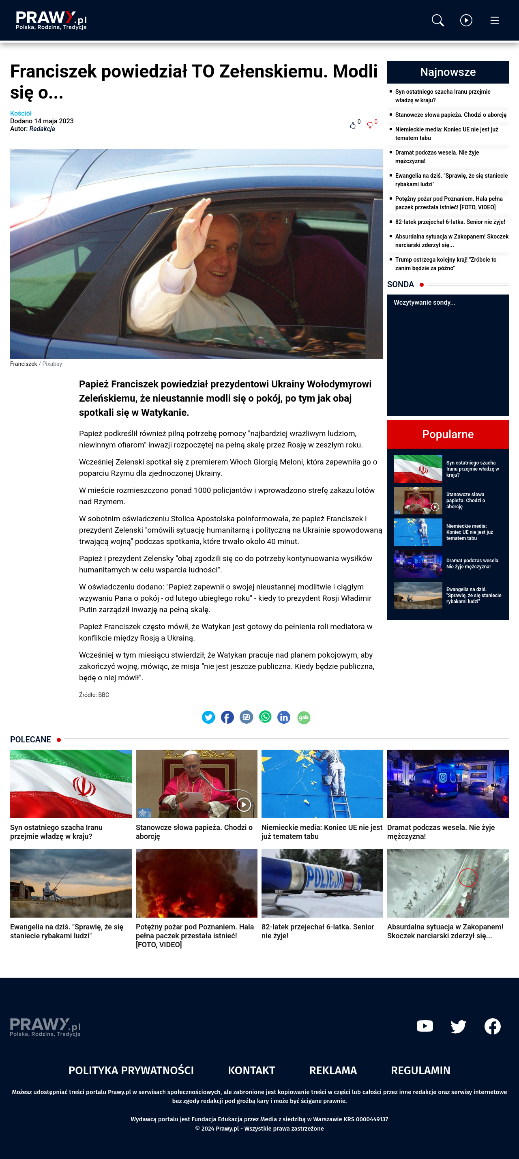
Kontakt (251, 1070)
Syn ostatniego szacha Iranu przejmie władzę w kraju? (443, 95)
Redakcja (42, 129)
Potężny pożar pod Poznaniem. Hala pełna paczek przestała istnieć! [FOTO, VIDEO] (449, 203)
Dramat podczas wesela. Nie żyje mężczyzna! (437, 156)
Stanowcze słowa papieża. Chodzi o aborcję (450, 115)
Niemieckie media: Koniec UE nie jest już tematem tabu (446, 133)
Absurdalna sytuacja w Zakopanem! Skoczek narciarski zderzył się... (451, 240)
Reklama (333, 1070)
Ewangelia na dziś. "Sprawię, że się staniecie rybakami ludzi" (451, 179)
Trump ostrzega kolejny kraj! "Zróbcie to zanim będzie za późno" (446, 263)
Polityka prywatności (131, 1070)
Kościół (21, 113)
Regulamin (420, 1070)
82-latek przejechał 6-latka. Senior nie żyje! (450, 222)
